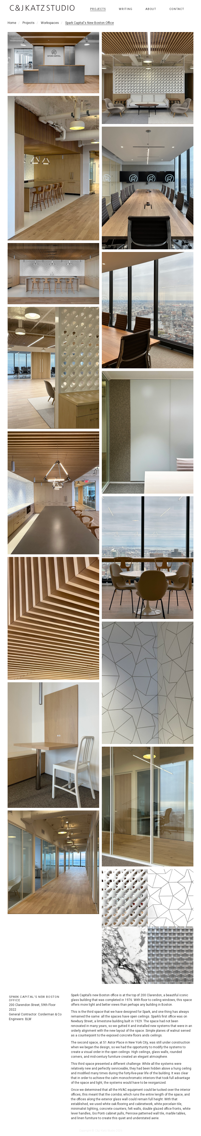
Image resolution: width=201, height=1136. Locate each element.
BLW (28, 1019)
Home (12, 23)
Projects (98, 9)
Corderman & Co (50, 1014)
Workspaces (50, 23)
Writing (125, 9)
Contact (176, 9)
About (151, 9)
